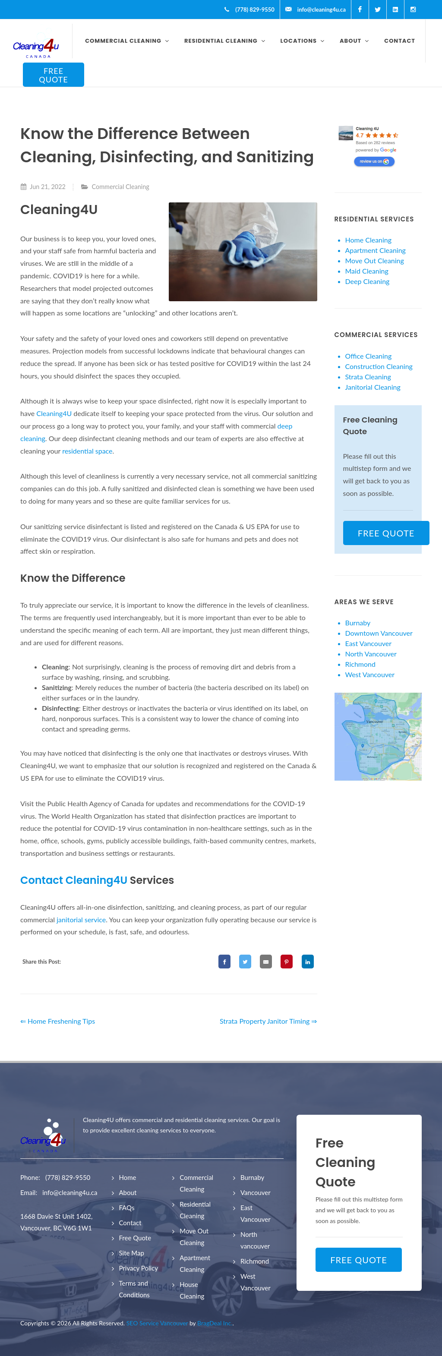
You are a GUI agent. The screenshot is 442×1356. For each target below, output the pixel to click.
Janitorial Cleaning (373, 387)
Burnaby (358, 622)
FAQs (127, 1207)
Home (127, 1177)
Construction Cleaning (379, 366)
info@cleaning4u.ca (69, 1192)
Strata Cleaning (368, 376)
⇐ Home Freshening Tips (57, 1021)
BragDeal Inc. (214, 1323)
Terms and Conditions (134, 1289)
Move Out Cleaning (374, 260)
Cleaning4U (54, 413)
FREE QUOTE (53, 75)
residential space (87, 451)
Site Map (131, 1253)
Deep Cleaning (367, 281)
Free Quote (135, 1238)
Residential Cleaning (195, 1210)
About (128, 1192)
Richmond (360, 664)
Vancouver (255, 1192)
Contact (130, 1223)
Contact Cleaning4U (73, 880)
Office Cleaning (368, 356)
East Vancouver (368, 643)
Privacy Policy (138, 1268)
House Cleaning (192, 1290)
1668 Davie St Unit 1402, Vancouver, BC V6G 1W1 (56, 1222)
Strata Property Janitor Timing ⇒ (268, 1021)
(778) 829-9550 (67, 1177)
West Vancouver (370, 674)
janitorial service (81, 919)
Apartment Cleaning (375, 250)
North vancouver (255, 1240)
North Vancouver (371, 654)
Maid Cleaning (366, 271)
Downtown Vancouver (379, 633)
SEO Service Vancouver (157, 1323)
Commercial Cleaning (120, 186)
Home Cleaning (368, 240)
